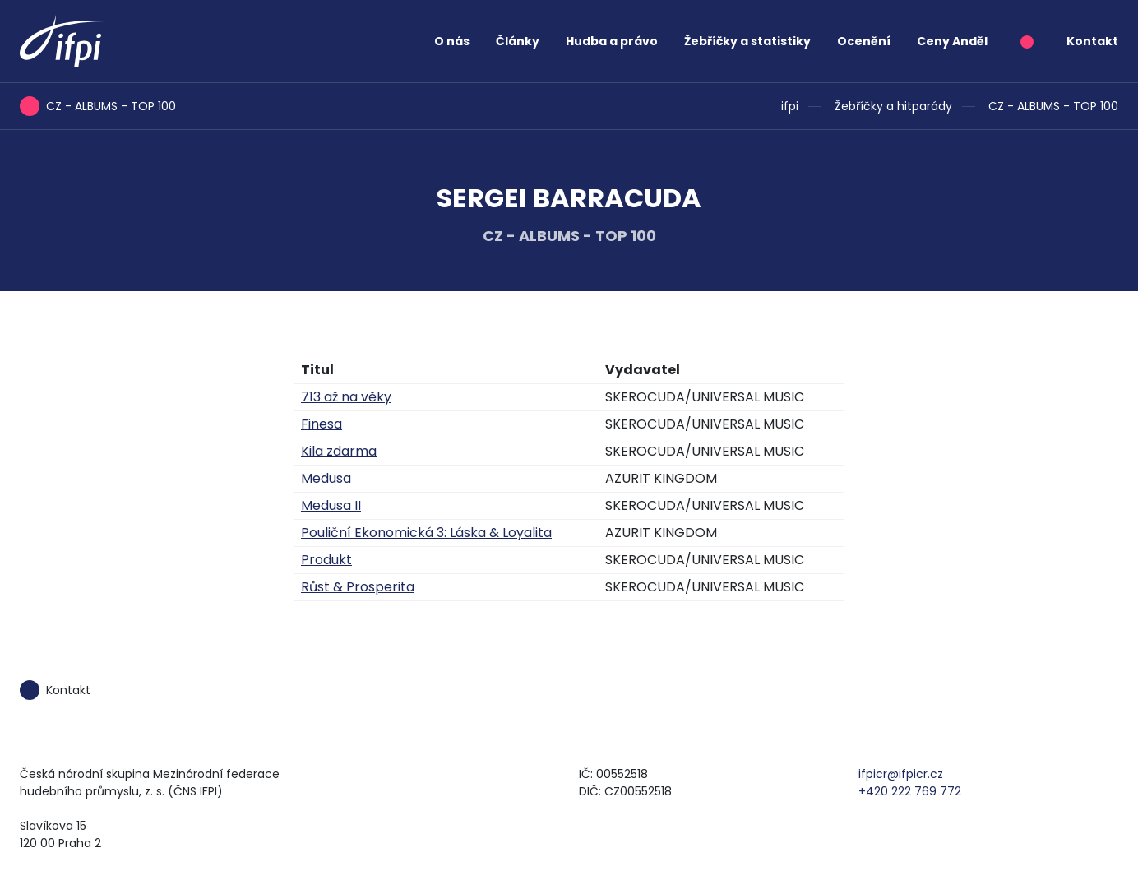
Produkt (326, 559)
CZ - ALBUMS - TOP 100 (1053, 106)
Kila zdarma (339, 451)
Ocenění (864, 41)
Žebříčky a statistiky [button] (747, 41)
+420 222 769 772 (909, 791)
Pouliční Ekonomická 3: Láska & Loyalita (426, 532)
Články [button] (517, 41)
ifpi (789, 106)
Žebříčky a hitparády (893, 106)
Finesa (321, 424)
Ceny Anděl (952, 41)
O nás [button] (452, 41)
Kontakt (1092, 41)
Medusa (326, 478)
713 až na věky (346, 396)
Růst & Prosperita (357, 586)
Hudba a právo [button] (612, 41)
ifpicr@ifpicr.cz (900, 774)
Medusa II (331, 505)
